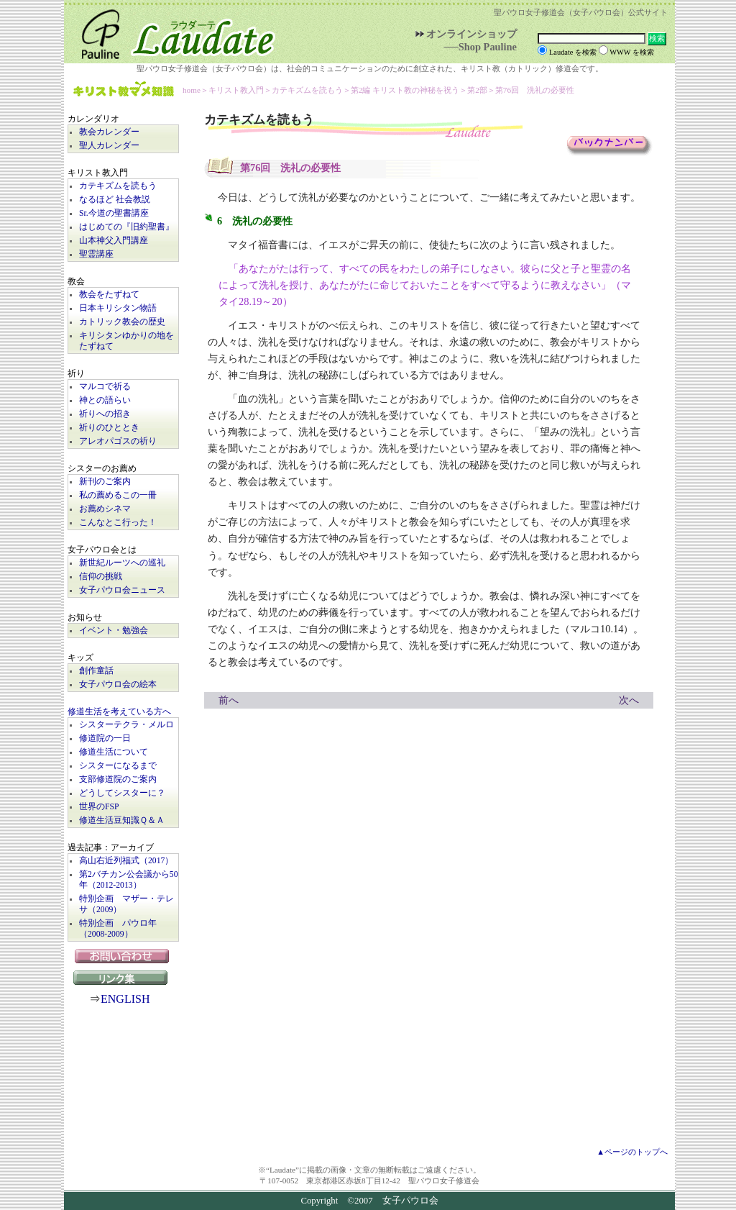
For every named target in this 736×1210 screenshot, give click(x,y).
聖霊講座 (96, 254)
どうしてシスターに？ (122, 793)
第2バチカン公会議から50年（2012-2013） (128, 880)
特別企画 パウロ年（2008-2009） (118, 929)
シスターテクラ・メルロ (126, 724)
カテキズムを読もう (118, 186)
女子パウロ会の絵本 (118, 684)
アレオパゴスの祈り (118, 441)
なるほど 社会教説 (114, 199)
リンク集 (123, 977)
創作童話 (96, 670)
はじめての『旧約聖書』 (126, 227)
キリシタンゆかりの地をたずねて (126, 341)
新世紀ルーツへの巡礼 (122, 563)
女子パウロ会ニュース (122, 590)
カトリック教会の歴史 (122, 322)
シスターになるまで (118, 765)
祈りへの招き (105, 414)
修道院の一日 (105, 738)
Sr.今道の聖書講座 (114, 213)
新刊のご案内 (105, 481)
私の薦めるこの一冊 (118, 495)
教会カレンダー (109, 132)
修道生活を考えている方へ (119, 712)
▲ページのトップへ (632, 1151)
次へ (629, 700)
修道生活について (113, 752)
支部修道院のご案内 (118, 779)
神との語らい (105, 400)
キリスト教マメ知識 (123, 90)
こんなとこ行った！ (118, 522)
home (192, 90)
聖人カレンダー (109, 145)
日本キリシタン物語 (118, 308)
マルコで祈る (105, 386)
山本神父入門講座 (113, 240)
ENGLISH (125, 999)
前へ (228, 700)
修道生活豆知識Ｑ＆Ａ (122, 820)
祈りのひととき (109, 427)
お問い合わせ (123, 956)
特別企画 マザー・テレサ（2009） (126, 904)
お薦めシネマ (105, 509)
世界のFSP (99, 806)
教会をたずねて (109, 294)
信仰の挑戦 (100, 576)
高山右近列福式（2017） (126, 860)
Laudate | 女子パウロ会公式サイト (172, 31)
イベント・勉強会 (113, 630)
